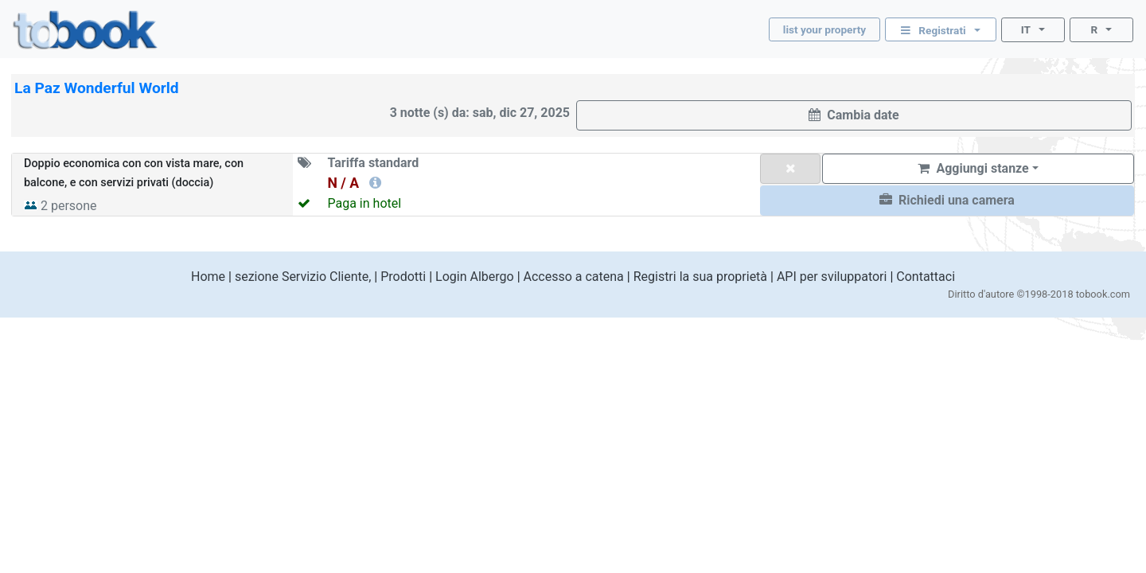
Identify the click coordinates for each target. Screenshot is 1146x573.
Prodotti (403, 276)
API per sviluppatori (832, 276)
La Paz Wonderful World (96, 88)
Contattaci (925, 276)
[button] (947, 200)
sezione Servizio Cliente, (303, 276)
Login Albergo (474, 276)
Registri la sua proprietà (700, 276)
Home (208, 276)
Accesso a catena (574, 276)
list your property (824, 29)
